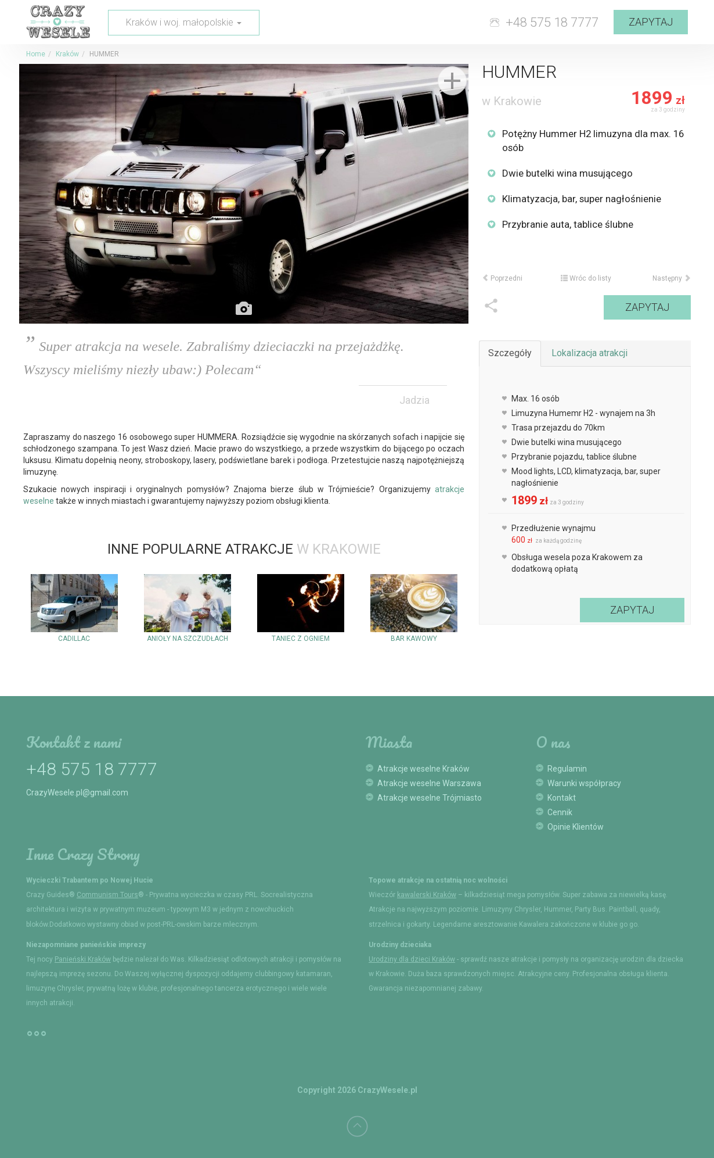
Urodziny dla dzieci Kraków (412, 959)
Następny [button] (671, 278)
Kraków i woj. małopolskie (183, 22)
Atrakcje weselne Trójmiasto (429, 797)
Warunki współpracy (584, 783)
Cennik (559, 812)
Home (35, 54)
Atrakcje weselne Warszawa (429, 783)
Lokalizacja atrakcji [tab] (589, 352)
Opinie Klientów (575, 826)
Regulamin (567, 768)
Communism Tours (107, 895)
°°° (36, 1038)
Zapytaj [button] (651, 22)
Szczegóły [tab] (510, 352)
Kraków (67, 54)
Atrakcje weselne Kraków (423, 768)
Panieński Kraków (83, 959)
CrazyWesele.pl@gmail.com (77, 792)
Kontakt (561, 797)
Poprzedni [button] (502, 278)
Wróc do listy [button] (586, 278)
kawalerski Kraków (426, 895)
